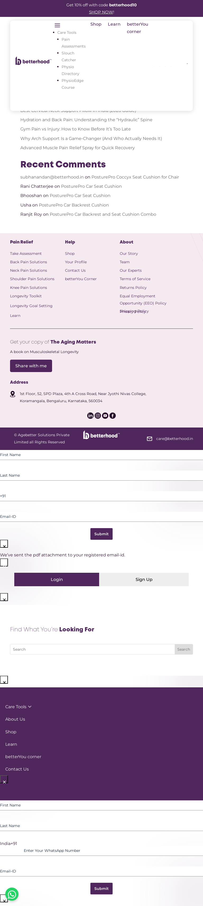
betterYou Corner (81, 278)
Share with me (31, 365)
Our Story (129, 253)
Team (125, 262)
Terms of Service (135, 278)
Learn (114, 24)
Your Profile (76, 262)
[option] (101, 844)
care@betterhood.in (174, 438)
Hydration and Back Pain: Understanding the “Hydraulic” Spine (86, 119)
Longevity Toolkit (26, 296)
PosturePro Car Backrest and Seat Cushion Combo (103, 214)
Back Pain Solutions (28, 262)
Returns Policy (133, 287)
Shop (96, 24)
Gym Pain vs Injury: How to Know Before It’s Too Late (75, 129)
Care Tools (66, 32)
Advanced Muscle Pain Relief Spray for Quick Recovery (78, 147)
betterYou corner (23, 756)
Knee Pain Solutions (28, 287)
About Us (15, 719)
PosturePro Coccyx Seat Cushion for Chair (135, 177)
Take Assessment (26, 253)
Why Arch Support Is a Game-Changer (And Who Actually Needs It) (91, 138)
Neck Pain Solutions (28, 270)
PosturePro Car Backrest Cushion (74, 205)
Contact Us (75, 270)
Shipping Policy (134, 311)
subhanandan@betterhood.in (52, 177)
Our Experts (131, 270)
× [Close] (4, 545)
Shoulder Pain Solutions (32, 278)
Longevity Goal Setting (31, 305)
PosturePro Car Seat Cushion (91, 186)
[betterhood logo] (33, 63)
